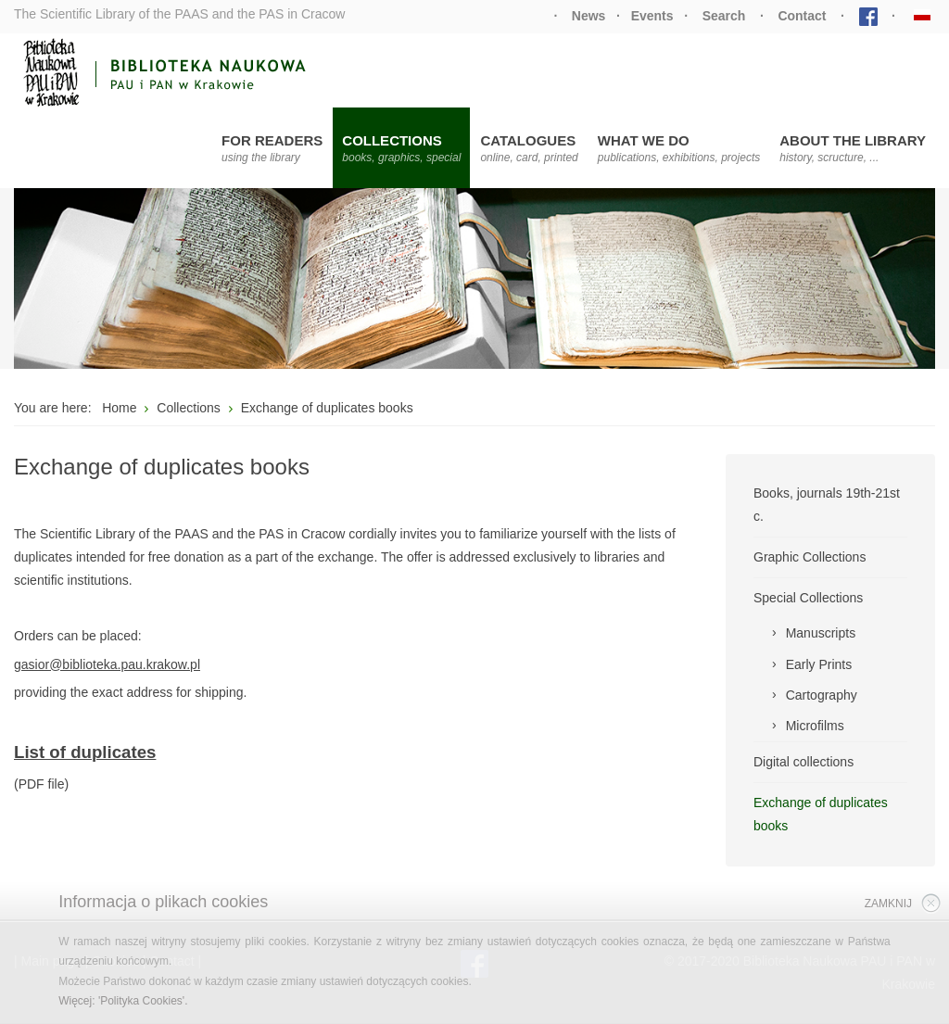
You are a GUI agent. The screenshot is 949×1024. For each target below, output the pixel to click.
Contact (802, 15)
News (589, 15)
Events (652, 15)
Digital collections (803, 761)
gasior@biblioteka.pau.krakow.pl (107, 664)
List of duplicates (85, 752)
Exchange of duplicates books (820, 814)
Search (724, 15)
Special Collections (808, 597)
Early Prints (819, 664)
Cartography (821, 695)
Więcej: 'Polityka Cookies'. (122, 1000)
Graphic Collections (809, 557)
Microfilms (815, 725)
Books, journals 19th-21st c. (826, 505)
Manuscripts (820, 633)
